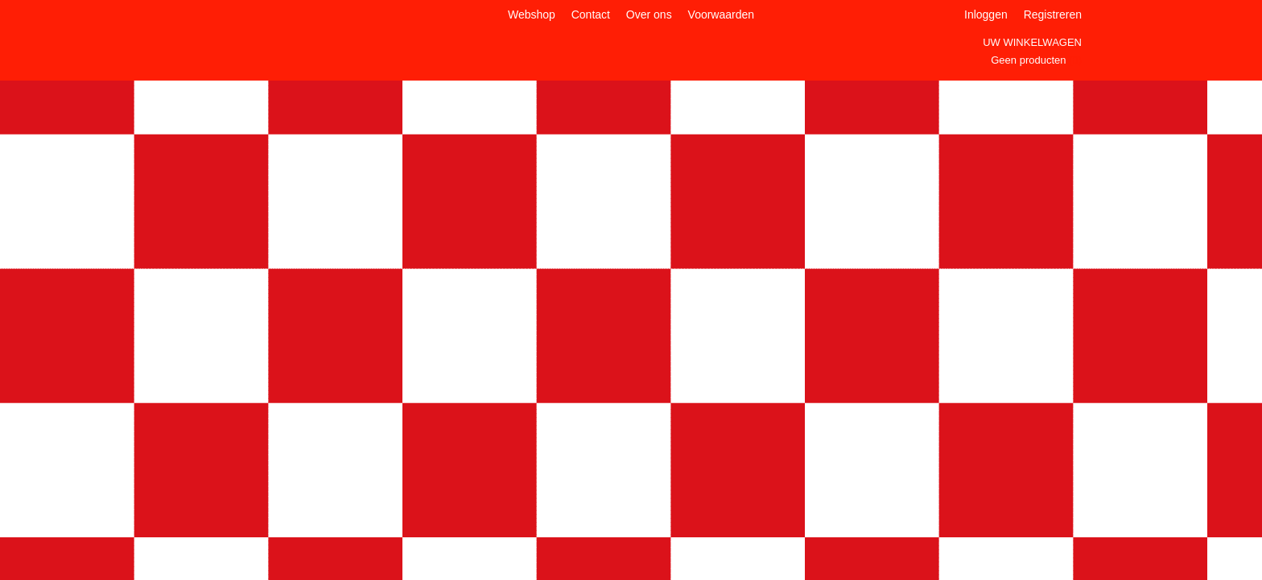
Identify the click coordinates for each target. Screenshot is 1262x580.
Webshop (531, 14)
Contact (590, 14)
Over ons (649, 14)
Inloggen (986, 14)
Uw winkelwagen (1032, 42)
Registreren (1053, 14)
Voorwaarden (721, 14)
